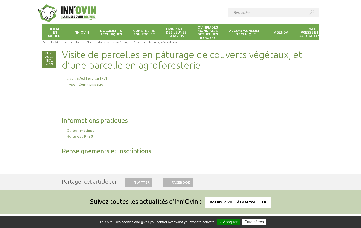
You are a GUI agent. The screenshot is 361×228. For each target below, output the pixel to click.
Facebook (181, 182)
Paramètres (254, 222)
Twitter (142, 182)
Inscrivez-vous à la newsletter (238, 202)
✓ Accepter (228, 222)
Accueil (47, 42)
